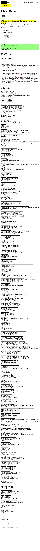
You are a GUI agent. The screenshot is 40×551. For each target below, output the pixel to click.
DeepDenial (3, 170)
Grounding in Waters (5, 225)
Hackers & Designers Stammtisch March (10, 249)
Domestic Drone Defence (6, 179)
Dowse (2, 184)
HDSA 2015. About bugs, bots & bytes (9, 256)
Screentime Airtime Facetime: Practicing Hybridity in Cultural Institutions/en (17, 406)
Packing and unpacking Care (7, 363)
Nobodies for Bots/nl (5, 324)
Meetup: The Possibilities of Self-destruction (10, 310)
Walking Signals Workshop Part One (9, 493)
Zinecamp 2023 (4, 507)
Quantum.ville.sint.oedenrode (7, 390)
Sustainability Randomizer (7, 439)
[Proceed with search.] (13, 5)
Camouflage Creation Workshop (8, 146)
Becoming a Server (5, 126)
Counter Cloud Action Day (7, 163)
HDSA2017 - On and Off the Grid (8, 259)
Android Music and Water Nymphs (8, 121)
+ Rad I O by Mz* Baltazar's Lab (8, 111)
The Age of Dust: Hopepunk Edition (9, 452)
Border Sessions (4, 136)
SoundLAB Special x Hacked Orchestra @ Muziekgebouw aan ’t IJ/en (16, 428)
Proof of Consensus (5, 379)
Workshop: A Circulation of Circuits (9, 500)
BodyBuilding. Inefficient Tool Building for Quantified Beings (14, 130)
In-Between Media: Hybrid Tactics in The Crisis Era (12, 278)
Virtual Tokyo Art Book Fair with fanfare (10, 491)
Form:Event (8, 74)
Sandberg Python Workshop (7, 92)
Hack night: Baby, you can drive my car (9, 238)
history (12, 527)
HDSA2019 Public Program (7, 260)
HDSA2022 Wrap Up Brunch (7, 266)
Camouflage (3, 145)
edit (17, 527)
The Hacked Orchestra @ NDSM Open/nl (10, 463)
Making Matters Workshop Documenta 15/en (11, 304)
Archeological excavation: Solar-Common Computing (12, 122)
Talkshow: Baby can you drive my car (9, 440)
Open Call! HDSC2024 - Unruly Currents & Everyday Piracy (14, 356)
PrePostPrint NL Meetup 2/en (7, 375)
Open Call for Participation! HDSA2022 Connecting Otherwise (14, 343)
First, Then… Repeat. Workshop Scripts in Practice (12, 211)
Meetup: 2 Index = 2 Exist (6, 308)
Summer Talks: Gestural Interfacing (9, 437)
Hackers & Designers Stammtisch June (9, 247)
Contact (36, 2)
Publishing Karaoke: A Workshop (8, 387)
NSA (2, 327)
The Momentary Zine (5, 471)
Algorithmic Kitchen (5, 120)
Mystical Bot (3, 319)
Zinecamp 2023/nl (5, 510)
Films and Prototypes (5, 209)
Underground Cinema (6, 485)
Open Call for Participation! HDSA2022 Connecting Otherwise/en (15, 344)
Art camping (3, 124)
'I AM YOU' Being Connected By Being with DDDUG (12, 108)
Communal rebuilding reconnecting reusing (10, 160)
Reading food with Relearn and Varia (9, 397)
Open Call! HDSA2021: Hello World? (9, 352)
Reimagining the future (6, 399)
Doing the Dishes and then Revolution (9, 178)
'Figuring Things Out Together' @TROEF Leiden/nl (12, 107)
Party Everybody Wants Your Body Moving (10, 365)
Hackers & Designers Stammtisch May (9, 250)
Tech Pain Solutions (5, 442)
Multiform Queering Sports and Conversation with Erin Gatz (14, 318)
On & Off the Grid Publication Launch (9, 333)
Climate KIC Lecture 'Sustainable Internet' (10, 151)
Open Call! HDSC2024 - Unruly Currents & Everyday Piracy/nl (15, 358)
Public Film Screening (5, 382)
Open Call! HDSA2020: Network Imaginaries (11, 351)
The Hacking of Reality (6, 464)
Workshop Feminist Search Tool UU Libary (10, 498)
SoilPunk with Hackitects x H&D (8, 418)
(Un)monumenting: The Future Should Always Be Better (13, 110)
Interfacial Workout (5, 283)
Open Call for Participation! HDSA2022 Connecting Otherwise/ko (15, 346)
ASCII (2, 125)
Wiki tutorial (13, 64)
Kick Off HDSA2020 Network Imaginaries (10, 289)
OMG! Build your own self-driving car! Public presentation (13, 331)
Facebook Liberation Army (7, 199)
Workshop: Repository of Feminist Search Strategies (12, 502)
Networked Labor (5, 321)
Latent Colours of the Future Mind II (9, 293)
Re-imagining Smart (5, 396)
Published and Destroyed (6, 96)
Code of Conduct (6, 48)
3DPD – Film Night (5, 114)
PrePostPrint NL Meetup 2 (7, 374)
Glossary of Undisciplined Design (8, 221)
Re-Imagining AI (4, 395)
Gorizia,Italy (3, 223)
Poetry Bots (3, 370)
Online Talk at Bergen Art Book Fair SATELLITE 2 (12, 337)
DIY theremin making (6, 175)
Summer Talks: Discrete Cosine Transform (10, 435)
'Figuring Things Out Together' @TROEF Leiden (11, 105)
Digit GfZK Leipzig (5, 173)
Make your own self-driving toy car (8, 299)
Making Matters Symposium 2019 (8, 300)
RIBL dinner (3, 400)
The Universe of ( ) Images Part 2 (8, 477)
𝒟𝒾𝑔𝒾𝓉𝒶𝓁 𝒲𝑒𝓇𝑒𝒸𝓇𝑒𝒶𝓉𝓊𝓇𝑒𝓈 (6, 512)
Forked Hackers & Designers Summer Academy (11, 212)
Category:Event (4, 519)
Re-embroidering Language (7, 394)
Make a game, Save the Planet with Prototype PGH (12, 298)
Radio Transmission (5, 391)
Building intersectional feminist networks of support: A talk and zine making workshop (20, 141)
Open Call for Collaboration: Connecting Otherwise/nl (13, 341)
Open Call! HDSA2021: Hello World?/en (10, 353)
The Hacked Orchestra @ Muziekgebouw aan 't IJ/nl (12, 459)
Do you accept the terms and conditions (9, 177)
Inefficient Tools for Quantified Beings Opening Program (13, 281)
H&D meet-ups (5, 49)
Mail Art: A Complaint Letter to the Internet (10, 297)
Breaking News (4, 138)
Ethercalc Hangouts (5, 196)
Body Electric (4, 129)
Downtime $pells (4, 183)
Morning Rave (4, 315)
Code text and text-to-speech (7, 155)
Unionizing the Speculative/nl (7, 488)
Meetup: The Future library (7, 309)
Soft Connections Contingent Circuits (9, 416)
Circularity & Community (6, 150)
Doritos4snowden (5, 180)
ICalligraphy (4, 274)
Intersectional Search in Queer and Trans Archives (12, 285)
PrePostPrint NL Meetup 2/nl (7, 376)
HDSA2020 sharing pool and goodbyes (9, 262)
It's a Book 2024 (4, 288)
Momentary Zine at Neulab (7, 313)
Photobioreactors (4, 367)
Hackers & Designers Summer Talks (9, 251)
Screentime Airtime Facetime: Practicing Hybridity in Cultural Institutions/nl (17, 408)
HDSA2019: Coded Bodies (6, 261)
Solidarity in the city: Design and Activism (10, 424)
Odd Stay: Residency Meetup (7, 328)
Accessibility (30, 549)
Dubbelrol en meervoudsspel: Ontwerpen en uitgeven (12, 185)
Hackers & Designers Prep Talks (8, 244)
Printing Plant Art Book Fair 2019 (8, 377)
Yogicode (3, 506)
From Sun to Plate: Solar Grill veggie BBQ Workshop (12, 214)
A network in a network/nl (7, 119)
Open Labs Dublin (5, 361)
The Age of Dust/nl (5, 451)
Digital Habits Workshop (6, 174)
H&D (4, 2)
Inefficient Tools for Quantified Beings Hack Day (11, 280)
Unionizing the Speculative (7, 486)
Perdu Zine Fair (4, 366)
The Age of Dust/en (5, 448)
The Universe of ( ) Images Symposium (9, 478)
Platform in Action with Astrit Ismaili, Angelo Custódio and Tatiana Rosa (17, 368)
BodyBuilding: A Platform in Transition (9, 131)
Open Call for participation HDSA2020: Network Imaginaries (14, 342)
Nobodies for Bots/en (5, 323)
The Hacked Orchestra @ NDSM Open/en (10, 462)
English (3, 16)
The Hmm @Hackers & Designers (8, 466)
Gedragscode (13, 48)
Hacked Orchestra (5, 242)
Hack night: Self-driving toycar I (8, 240)
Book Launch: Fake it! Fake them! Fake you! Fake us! (12, 134)
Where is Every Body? (6, 496)
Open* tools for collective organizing (9, 362)
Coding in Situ (4, 158)
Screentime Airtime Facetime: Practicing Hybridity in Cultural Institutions (17, 405)
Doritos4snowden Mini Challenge (8, 182)
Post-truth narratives (5, 371)
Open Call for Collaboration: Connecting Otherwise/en (13, 339)
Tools (26, 2)
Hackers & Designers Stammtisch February (10, 245)
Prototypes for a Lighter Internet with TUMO (11, 381)
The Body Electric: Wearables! (7, 454)
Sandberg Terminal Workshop (7, 91)
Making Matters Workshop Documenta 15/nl (10, 305)
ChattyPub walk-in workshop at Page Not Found (11, 149)
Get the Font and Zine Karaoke (7, 220)
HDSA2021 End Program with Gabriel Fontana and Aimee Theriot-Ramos (17, 264)
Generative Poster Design (6, 218)
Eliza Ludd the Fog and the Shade (8, 188)
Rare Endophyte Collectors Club (8, 392)
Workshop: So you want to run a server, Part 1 (11, 504)
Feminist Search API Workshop (8, 204)
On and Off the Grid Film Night (8, 334)
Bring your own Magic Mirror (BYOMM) (10, 139)
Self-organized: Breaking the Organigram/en (10, 411)
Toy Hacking (4, 480)
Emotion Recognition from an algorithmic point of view (13, 191)
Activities (11, 2)
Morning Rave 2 (4, 317)
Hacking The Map (5, 254)
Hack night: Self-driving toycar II (8, 241)
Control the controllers (6, 161)
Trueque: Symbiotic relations (7, 482)
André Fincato (25, 67)
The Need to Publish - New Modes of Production (11, 472)
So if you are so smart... (6, 414)
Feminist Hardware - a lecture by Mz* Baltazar (11, 203)
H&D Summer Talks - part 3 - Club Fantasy (10, 235)
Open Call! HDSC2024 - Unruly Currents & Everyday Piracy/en (15, 357)
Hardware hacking (5, 255)
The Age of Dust (4, 447)
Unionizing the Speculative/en (7, 487)
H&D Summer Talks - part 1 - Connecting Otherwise (12, 232)
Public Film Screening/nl (6, 385)
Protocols (3, 380)
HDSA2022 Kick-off (5, 265)
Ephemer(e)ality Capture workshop (8, 192)
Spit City (3, 432)
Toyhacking (3, 481)
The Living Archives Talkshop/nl (8, 469)
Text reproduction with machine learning (10, 444)
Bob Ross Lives (4, 127)
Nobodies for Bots (5, 322)
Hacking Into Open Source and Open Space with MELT (13, 252)
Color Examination (5, 159)
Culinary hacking (5, 167)
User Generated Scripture (6, 490)
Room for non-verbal (5, 403)
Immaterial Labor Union (6, 276)
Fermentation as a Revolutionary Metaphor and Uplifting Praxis (15, 206)
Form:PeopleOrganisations (11, 73)
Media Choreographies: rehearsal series (9, 307)
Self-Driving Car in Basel (6, 409)
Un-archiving (4, 483)
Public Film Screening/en (6, 384)
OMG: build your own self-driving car (9, 332)
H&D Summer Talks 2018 (6, 237)
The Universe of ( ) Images (7, 476)
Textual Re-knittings (5, 445)
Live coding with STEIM (6, 295)
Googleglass (3, 222)
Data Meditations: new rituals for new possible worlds (13, 169)
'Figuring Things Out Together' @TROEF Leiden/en (12, 106)
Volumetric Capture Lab (6, 492)
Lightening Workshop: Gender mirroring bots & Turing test (14, 294)
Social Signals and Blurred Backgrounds (9, 415)
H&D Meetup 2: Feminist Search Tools (9, 228)
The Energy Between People (7, 456)
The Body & (3, 453)
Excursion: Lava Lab (5, 197)
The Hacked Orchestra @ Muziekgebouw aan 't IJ (12, 457)
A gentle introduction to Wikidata (8, 115)
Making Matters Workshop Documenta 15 (10, 303)
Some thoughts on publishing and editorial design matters (13, 94)
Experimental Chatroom (6, 198)
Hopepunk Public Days (6, 270)
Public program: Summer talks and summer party (12, 386)
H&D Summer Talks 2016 (6, 236)
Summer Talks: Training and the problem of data (11, 438)
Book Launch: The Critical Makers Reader (10, 135)
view (8, 527)
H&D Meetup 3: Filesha (6, 230)
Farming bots (4, 202)
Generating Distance (5, 217)
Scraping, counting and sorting (7, 404)
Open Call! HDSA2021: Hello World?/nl (9, 355)
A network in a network (6, 116)
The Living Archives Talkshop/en (8, 468)
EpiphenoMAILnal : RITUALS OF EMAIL (10, 193)
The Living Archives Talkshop (7, 467)
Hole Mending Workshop (6, 269)
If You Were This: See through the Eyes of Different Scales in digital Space (17, 275)
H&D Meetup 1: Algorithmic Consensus (9, 227)
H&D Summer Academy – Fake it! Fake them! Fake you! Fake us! (15, 231)
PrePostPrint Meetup (5, 372)
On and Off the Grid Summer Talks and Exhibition (12, 336)
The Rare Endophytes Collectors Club (9, 473)
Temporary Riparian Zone (7, 443)
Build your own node (5, 140)
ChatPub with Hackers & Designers (9, 148)
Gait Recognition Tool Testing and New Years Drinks (12, 216)
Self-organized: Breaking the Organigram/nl (10, 413)
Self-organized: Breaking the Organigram (10, 410)
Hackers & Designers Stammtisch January (10, 246)
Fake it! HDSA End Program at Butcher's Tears (11, 201)
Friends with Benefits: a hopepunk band (9, 213)
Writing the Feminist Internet (7, 505)
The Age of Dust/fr (5, 449)
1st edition (3, 112)
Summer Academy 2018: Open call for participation (12, 433)
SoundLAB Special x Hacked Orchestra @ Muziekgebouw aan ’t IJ (15, 427)
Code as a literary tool (6, 154)
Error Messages (4, 194)
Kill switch (3, 290)
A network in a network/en (7, 117)
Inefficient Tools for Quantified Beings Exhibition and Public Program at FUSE (18, 279)
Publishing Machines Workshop (8, 389)
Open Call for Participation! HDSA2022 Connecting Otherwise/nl (15, 347)
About (30, 2)
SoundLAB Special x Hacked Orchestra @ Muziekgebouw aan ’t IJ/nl (16, 429)
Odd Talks (3, 329)
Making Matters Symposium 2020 (8, 302)
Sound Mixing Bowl (5, 425)
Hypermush (3, 273)
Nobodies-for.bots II (5, 326)
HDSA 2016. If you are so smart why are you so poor (12, 257)
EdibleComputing (5, 187)
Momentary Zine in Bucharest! (7, 314)
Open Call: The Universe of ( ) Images (9, 360)
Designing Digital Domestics (7, 172)
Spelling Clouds (4, 430)
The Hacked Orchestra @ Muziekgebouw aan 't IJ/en (12, 458)
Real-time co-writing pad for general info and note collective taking (15, 95)
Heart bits (3, 268)
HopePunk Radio (5, 271)
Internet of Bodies (5, 284)
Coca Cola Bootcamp (5, 153)
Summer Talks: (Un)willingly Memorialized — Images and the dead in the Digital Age (19, 434)
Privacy (36, 549)
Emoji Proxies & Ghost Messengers (8, 189)
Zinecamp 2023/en (5, 509)
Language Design (5, 291)
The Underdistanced (5, 474)
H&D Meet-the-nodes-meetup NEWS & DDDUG (12, 226)
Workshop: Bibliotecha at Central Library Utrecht (11, 501)
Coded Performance (5, 156)
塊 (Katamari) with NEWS (7, 511)
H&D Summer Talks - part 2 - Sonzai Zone (10, 233)
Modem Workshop (5, 312)
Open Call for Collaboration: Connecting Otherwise (12, 338)
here (11, 26)
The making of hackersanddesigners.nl (12, 67)
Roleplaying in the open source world (9, 401)
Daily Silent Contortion (6, 168)
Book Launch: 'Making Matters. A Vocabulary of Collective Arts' (15, 132)
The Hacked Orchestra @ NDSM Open (9, 461)
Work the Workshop (5, 497)
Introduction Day (5, 286)
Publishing (19, 2)
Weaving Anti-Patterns (6, 495)
